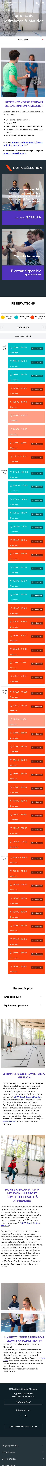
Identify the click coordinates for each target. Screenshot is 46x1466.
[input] (37, 3)
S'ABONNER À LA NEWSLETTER (23, 1418)
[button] (3, 3)
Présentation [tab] (31, 39)
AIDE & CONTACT (23, 1393)
